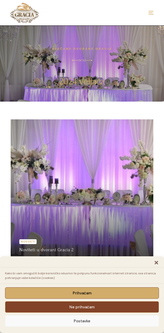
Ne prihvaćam (82, 307)
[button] (156, 262)
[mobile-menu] (143, 13)
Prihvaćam (82, 293)
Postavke (82, 321)
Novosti (28, 241)
